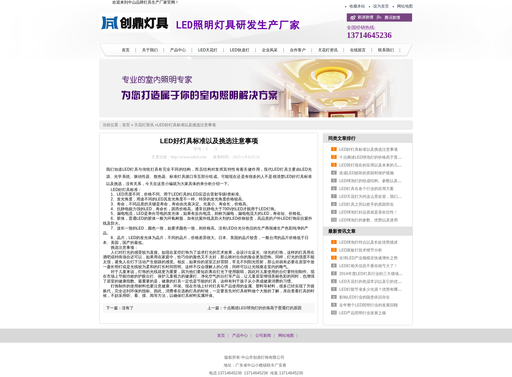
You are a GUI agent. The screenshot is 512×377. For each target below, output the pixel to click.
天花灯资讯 (144, 125)
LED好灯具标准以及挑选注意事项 (186, 125)
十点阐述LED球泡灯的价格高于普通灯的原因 (262, 308)
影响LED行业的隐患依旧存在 (364, 297)
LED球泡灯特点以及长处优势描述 (368, 242)
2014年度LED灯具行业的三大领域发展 (373, 273)
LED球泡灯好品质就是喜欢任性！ (368, 212)
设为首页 (381, 6)
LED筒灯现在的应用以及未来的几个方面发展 (378, 165)
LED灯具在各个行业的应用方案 (366, 188)
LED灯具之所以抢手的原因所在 (366, 204)
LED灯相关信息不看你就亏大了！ (368, 266)
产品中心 (240, 335)
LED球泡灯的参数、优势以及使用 (368, 220)
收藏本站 (357, 6)
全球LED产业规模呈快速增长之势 (368, 258)
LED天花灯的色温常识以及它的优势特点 (374, 281)
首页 (126, 125)
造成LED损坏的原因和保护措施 (366, 173)
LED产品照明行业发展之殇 (362, 313)
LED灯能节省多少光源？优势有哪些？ (372, 289)
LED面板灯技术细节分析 (360, 250)
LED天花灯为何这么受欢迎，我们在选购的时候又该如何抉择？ (394, 196)
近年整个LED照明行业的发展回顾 (368, 305)
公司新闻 (263, 335)
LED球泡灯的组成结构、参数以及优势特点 (376, 181)
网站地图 (405, 6)
